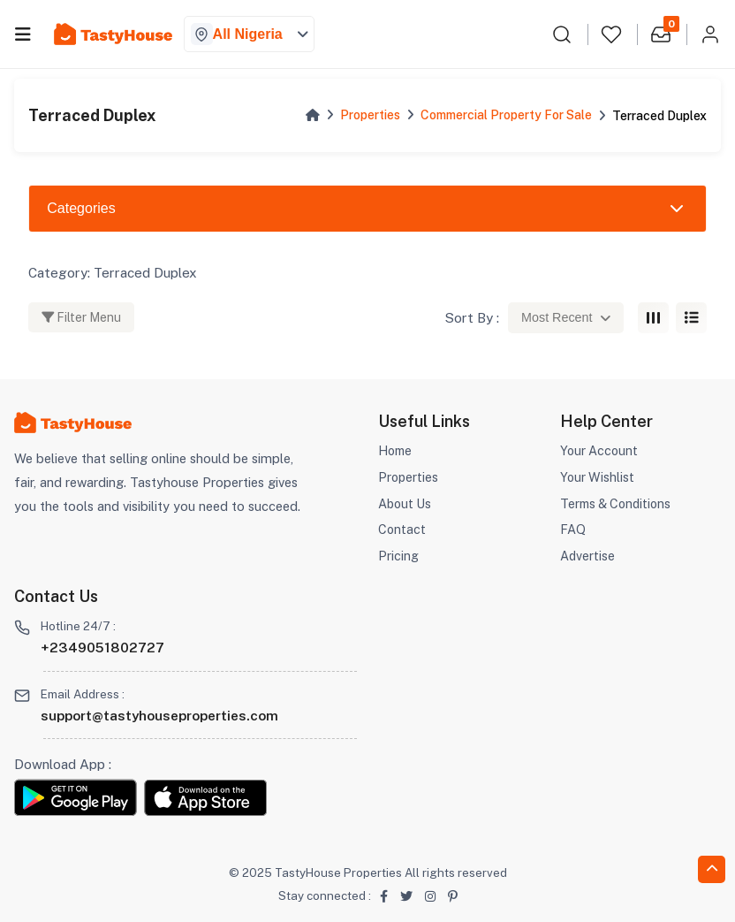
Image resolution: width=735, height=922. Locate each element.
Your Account (600, 450)
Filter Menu (82, 316)
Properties (370, 115)
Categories (81, 208)
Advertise (588, 554)
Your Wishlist (598, 476)
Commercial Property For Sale (506, 115)
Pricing (398, 554)
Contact (402, 528)
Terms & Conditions (618, 502)
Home (396, 450)
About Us (406, 502)
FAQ (572, 528)
